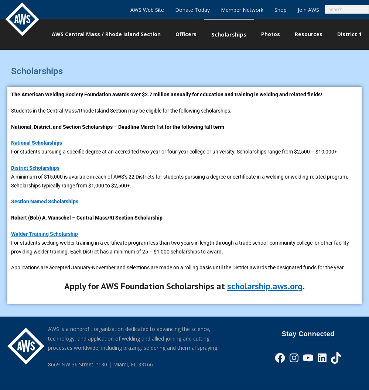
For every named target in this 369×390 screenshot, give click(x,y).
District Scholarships (35, 168)
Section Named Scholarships (44, 201)
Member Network (242, 9)
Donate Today (192, 9)
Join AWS (308, 9)
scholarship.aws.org (265, 286)
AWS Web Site (147, 9)
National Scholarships (36, 143)
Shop (280, 9)
